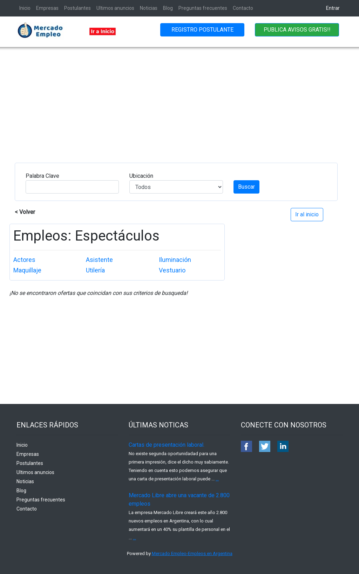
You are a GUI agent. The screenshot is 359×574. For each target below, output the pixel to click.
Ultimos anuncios (115, 8)
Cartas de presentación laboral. (166, 444)
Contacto (243, 8)
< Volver (25, 212)
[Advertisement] (179, 99)
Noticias (148, 8)
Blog (168, 8)
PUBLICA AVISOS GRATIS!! (297, 29)
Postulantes (77, 8)
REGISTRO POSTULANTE (202, 29)
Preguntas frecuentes (202, 8)
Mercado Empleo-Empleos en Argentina (192, 553)
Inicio (25, 8)
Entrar (333, 8)
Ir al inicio (307, 214)
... (217, 478)
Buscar (246, 186)
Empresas (47, 8)
